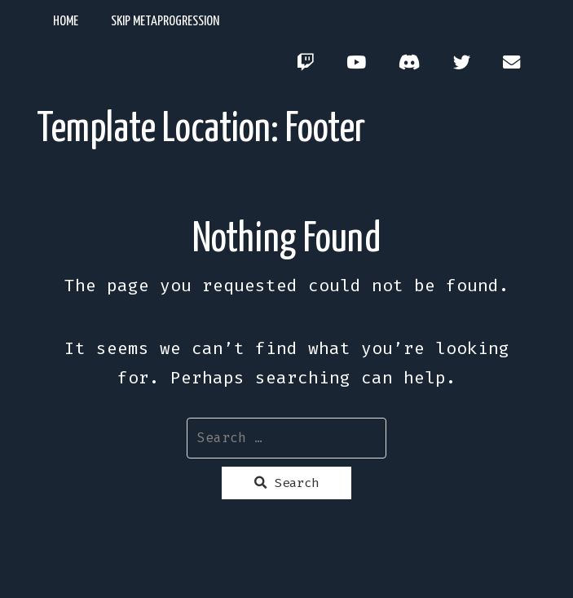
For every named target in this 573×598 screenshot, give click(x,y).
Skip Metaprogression (165, 22)
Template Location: (201, 129)
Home (65, 22)
